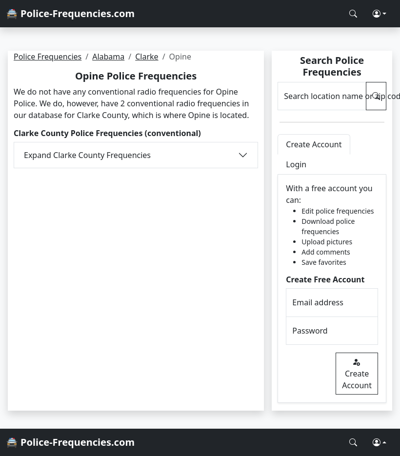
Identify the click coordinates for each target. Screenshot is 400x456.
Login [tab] (296, 164)
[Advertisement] (136, 241)
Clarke (146, 56)
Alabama (108, 56)
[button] (379, 13)
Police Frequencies (47, 56)
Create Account (357, 374)
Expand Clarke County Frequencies (87, 155)
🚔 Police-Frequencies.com (70, 13)
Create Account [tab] (313, 144)
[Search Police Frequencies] (353, 13)
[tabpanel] (332, 289)
